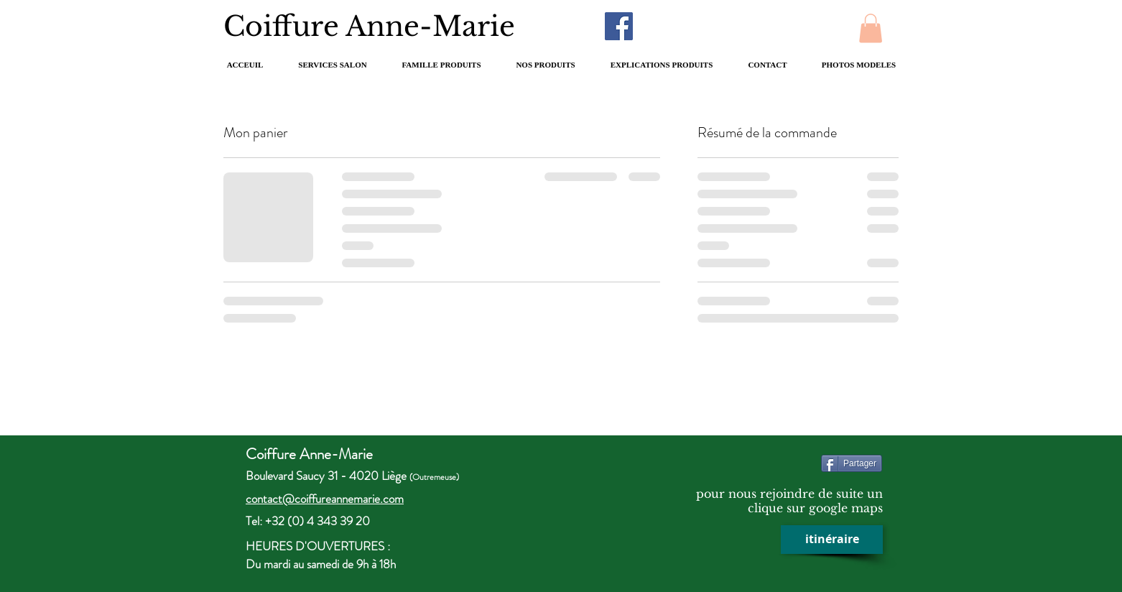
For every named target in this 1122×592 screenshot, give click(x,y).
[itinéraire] (832, 539)
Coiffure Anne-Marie (385, 26)
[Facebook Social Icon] (619, 26)
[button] (870, 28)
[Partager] (851, 463)
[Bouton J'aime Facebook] (741, 25)
